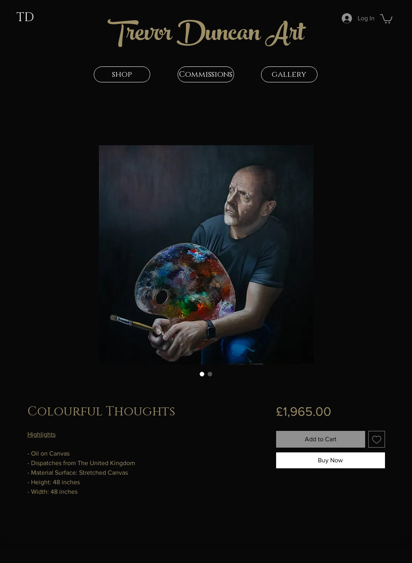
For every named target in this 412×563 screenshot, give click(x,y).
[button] (386, 18)
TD (25, 17)
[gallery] (289, 74)
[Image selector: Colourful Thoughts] (202, 374)
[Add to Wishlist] (376, 439)
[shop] (122, 74)
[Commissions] (206, 74)
